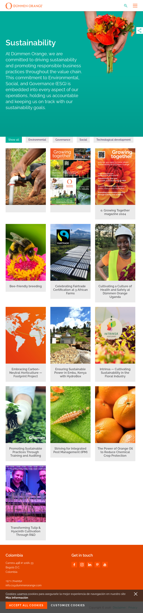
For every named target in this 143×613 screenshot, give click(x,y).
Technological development (113, 139)
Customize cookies (68, 605)
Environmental (37, 139)
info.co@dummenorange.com (24, 585)
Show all (13, 139)
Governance (62, 139)
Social (83, 139)
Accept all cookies (26, 605)
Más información (17, 597)
